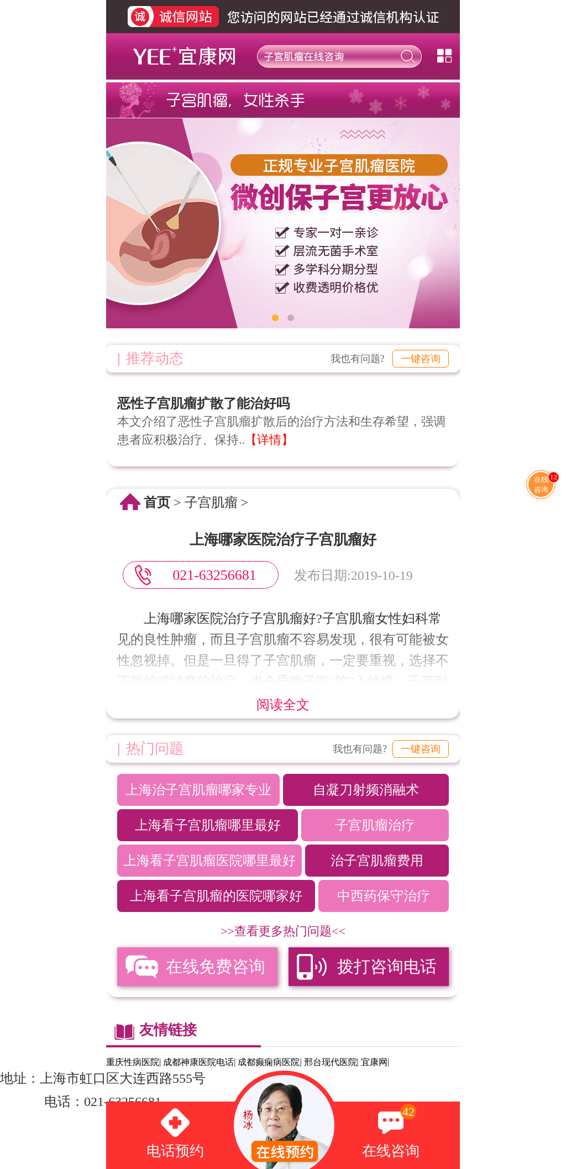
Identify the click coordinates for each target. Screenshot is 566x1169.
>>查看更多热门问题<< (283, 931)
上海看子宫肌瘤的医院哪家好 (216, 896)
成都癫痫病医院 (269, 1062)
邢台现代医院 (330, 1062)
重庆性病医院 (132, 1062)
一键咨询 (421, 358)
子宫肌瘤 (211, 502)
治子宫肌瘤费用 (377, 860)
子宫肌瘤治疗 (375, 825)
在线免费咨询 (215, 966)
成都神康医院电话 (198, 1062)
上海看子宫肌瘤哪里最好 (208, 825)
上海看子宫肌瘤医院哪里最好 (209, 860)
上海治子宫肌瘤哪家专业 (198, 790)
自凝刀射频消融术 (366, 790)
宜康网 (374, 1062)
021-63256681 (214, 575)
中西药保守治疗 (383, 896)
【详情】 (269, 440)
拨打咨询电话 (387, 966)
